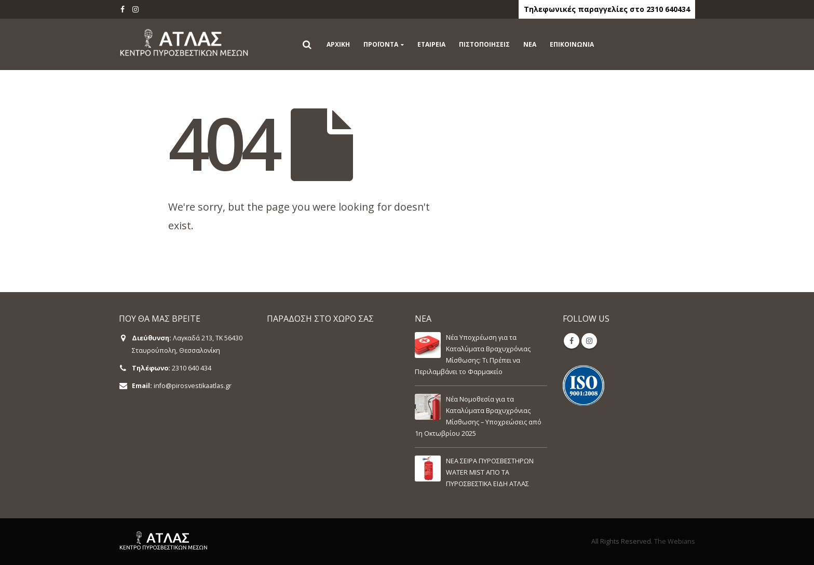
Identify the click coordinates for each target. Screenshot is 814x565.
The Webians (674, 541)
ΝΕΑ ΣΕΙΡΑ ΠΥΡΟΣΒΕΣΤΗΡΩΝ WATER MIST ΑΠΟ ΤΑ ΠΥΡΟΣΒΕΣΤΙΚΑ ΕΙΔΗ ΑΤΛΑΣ (490, 472)
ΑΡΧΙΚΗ (338, 44)
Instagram (589, 341)
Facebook (571, 341)
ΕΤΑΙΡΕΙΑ (431, 44)
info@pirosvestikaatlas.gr (193, 385)
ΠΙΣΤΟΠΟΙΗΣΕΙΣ (484, 44)
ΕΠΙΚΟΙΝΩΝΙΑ (572, 44)
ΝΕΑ (529, 44)
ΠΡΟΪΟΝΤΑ (380, 44)
